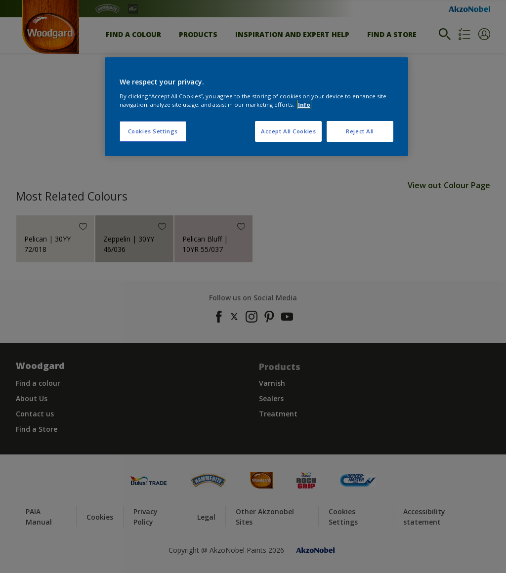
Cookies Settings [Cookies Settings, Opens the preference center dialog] (153, 131)
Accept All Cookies (288, 131)
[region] (256, 106)
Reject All (360, 131)
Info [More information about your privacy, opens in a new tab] (304, 104)
